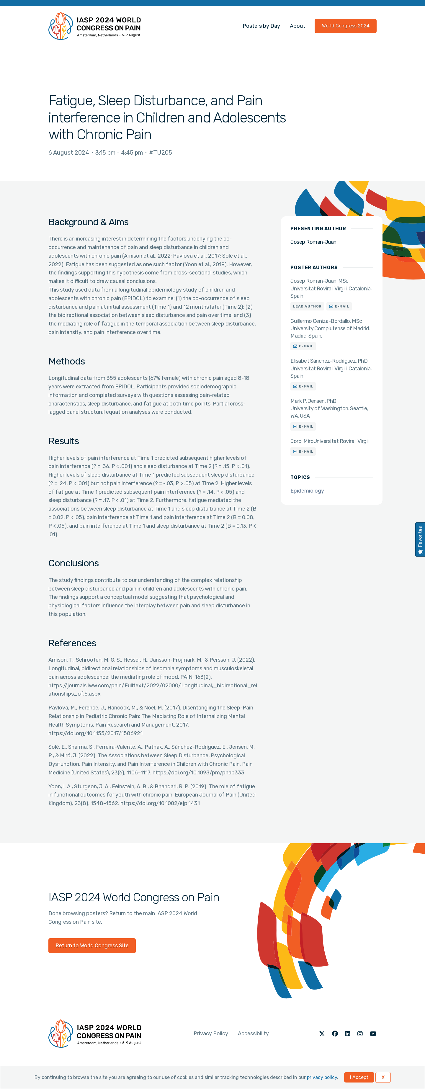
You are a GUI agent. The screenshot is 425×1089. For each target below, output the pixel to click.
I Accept (359, 1077)
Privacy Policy (211, 1033)
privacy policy (322, 1077)
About (297, 26)
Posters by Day (261, 26)
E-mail (342, 306)
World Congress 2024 (346, 26)
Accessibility (253, 1033)
